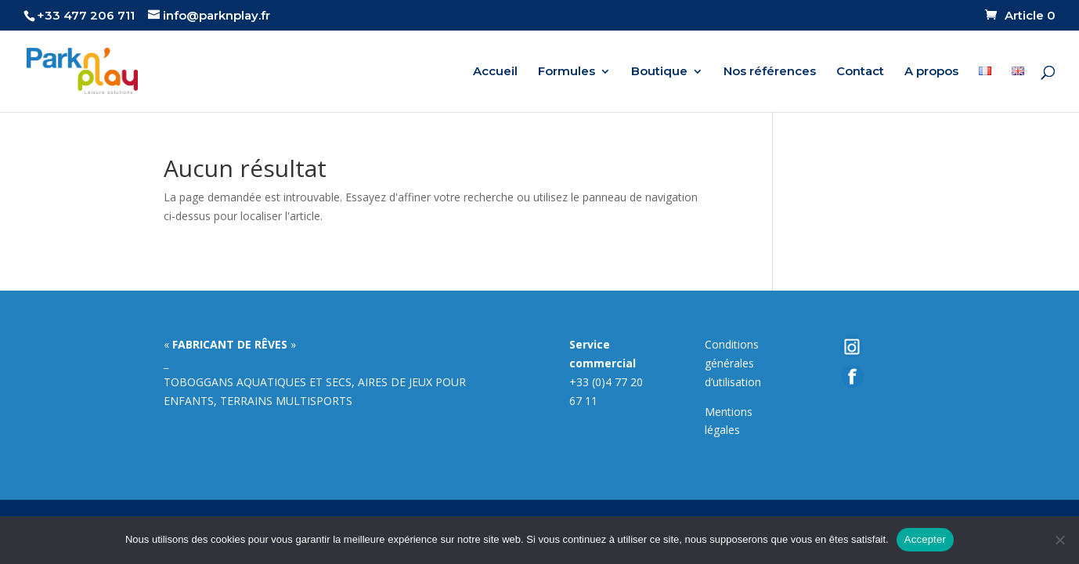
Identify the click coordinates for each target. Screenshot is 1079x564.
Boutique (659, 72)
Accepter (925, 539)
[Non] (1059, 540)
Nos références (770, 72)
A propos (931, 72)
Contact (860, 72)
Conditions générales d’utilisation (733, 363)
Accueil (495, 72)
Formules (566, 72)
